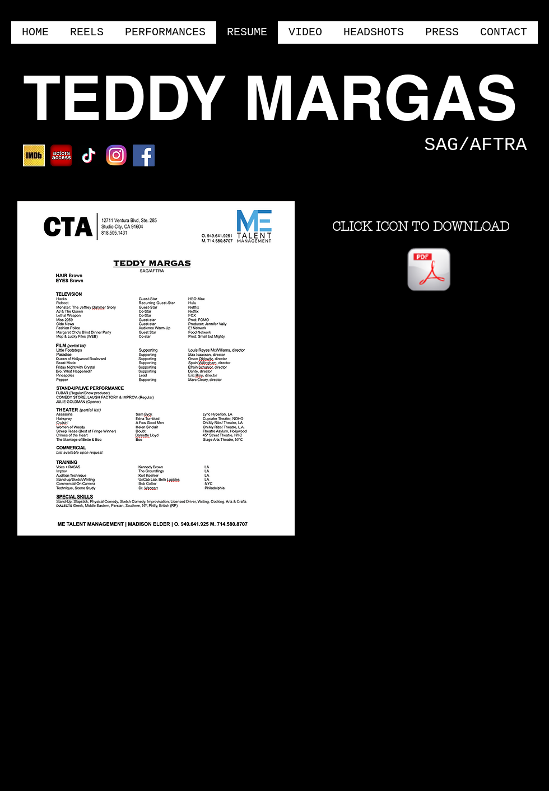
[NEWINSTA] (116, 155)
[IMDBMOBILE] (34, 155)
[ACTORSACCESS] (61, 155)
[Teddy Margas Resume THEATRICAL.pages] (429, 271)
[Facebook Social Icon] (144, 155)
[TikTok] (89, 155)
